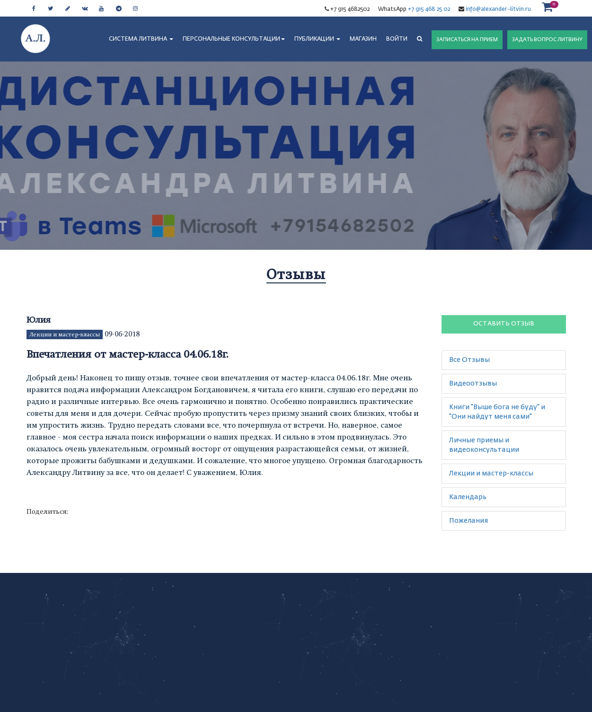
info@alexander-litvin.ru (497, 9)
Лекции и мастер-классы (64, 334)
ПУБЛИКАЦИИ (317, 39)
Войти (396, 39)
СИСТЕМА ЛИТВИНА (141, 39)
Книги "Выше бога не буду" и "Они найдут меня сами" (497, 412)
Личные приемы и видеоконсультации (484, 445)
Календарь (467, 497)
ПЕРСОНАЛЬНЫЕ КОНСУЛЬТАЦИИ (234, 39)
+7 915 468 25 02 (429, 9)
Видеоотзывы (473, 383)
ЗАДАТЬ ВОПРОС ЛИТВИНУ (547, 39)
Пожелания (468, 521)
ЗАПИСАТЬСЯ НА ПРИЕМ (467, 39)
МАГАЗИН (363, 39)
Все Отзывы (469, 360)
